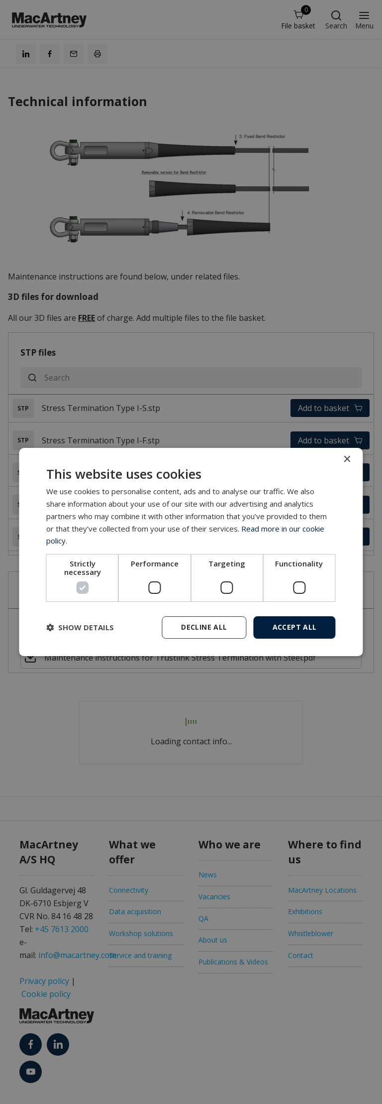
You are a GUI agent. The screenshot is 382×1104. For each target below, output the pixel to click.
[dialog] (191, 552)
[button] (80, 627)
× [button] (347, 459)
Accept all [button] (295, 627)
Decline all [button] (204, 627)
